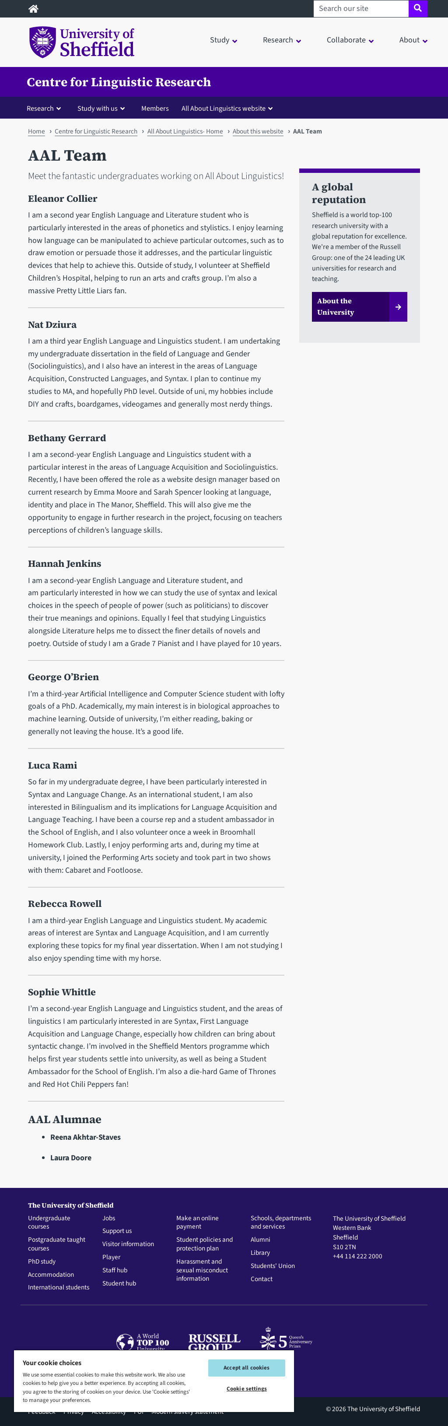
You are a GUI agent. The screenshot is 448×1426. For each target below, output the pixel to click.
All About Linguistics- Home (185, 131)
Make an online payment (197, 1223)
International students (58, 1287)
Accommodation (51, 1275)
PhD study (42, 1261)
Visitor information (128, 1244)
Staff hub (114, 1270)
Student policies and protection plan (204, 1244)
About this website (258, 131)
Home (36, 131)
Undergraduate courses (49, 1223)
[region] (154, 1380)
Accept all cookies (247, 1368)
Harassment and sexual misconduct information (202, 1270)
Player (111, 1257)
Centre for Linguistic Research (119, 82)
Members (155, 108)
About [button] (409, 40)
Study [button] (219, 40)
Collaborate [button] (346, 40)
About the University (335, 306)
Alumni (260, 1240)
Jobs (108, 1218)
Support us (117, 1231)
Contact (262, 1279)
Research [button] (278, 40)
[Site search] (418, 8)
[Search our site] (361, 8)
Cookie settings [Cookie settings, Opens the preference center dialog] (247, 1389)
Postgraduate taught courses (56, 1244)
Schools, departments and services (281, 1223)
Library (260, 1253)
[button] (46, 108)
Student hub (119, 1283)
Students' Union (273, 1266)
